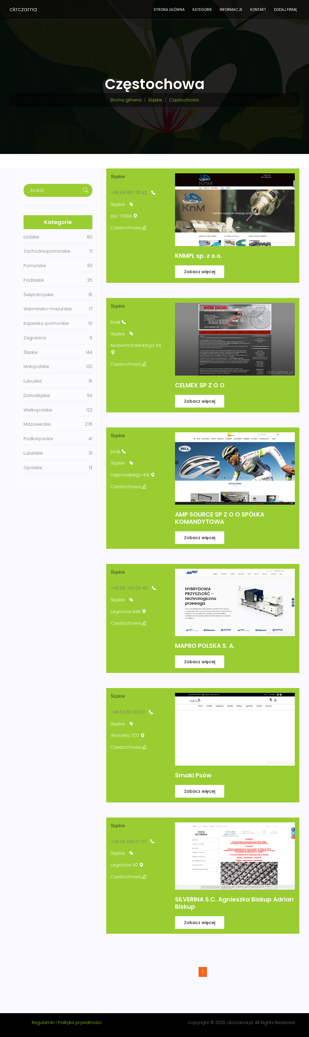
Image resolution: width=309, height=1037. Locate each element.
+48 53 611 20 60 (128, 712)
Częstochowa (184, 100)
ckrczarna (23, 9)
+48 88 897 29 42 (129, 193)
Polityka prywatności (80, 1022)
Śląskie (155, 100)
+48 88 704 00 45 (129, 588)
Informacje (231, 9)
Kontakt (258, 9)
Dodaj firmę (285, 9)
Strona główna (169, 9)
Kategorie (202, 9)
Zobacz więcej (199, 272)
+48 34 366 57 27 (128, 842)
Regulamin (43, 1022)
